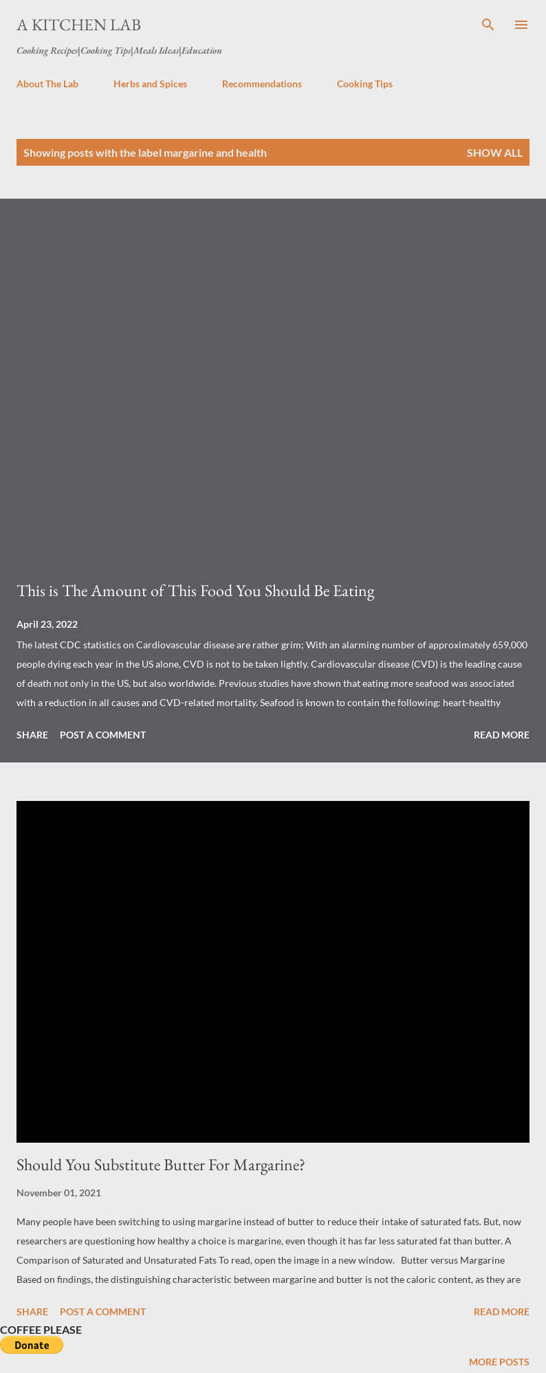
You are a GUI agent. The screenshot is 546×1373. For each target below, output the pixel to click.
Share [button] (32, 734)
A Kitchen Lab (79, 24)
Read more (501, 734)
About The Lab (47, 83)
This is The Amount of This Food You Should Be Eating (195, 590)
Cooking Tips (365, 83)
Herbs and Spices (150, 83)
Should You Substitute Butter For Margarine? (161, 1164)
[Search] (488, 25)
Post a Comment (103, 734)
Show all (495, 152)
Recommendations (262, 83)
